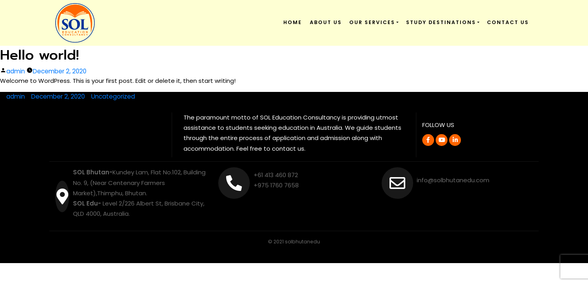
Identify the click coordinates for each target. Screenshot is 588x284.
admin (15, 71)
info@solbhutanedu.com (453, 180)
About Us (326, 22)
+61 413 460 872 (276, 175)
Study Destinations (441, 22)
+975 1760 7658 (276, 185)
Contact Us (508, 22)
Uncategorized (113, 96)
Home (292, 22)
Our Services (372, 22)
